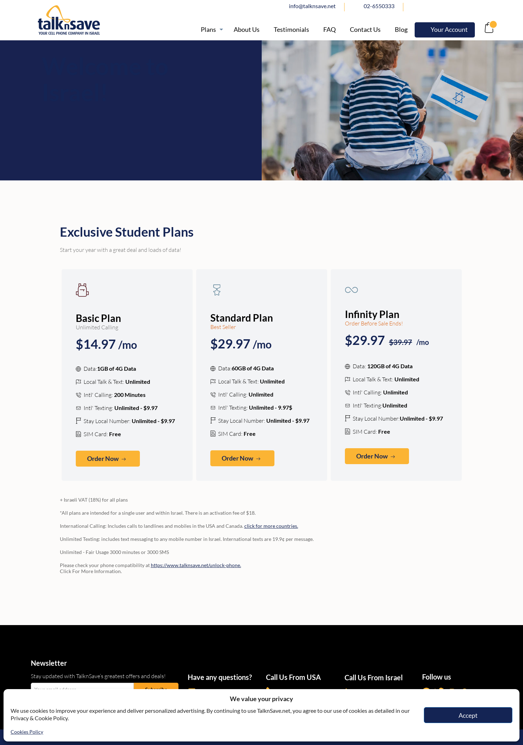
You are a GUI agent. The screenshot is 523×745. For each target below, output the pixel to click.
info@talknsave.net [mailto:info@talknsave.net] (312, 6)
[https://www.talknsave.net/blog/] (401, 29)
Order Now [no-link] (103, 458)
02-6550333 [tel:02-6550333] (379, 6)
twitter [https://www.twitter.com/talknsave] (441, 6)
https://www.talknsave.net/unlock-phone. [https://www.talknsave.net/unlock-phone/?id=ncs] (196, 565)
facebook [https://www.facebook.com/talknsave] (419, 6)
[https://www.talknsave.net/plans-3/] (210, 29)
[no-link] (488, 29)
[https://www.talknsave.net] (106, 20)
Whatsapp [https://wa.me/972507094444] (485, 6)
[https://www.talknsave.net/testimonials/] (291, 29)
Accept (468, 715)
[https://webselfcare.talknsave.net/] (445, 29)
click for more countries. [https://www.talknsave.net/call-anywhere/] (271, 526)
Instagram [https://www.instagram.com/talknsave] (463, 6)
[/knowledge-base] (329, 29)
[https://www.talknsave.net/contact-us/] (365, 29)
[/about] (247, 29)
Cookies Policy (27, 732)
